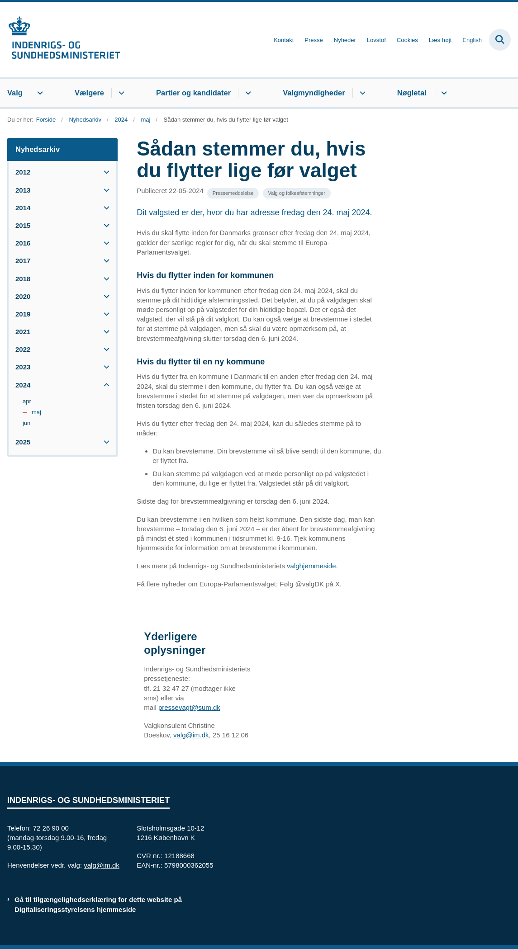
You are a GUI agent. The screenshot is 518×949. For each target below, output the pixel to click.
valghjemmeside (311, 566)
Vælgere (89, 93)
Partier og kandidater (193, 93)
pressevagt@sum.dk (189, 707)
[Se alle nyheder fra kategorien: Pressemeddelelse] (233, 193)
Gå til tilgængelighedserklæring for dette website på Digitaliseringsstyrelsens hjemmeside (98, 904)
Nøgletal (412, 93)
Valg (15, 93)
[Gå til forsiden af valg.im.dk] (60, 39)
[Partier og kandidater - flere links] (247, 93)
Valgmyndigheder (314, 93)
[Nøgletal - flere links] (442, 93)
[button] (104, 172)
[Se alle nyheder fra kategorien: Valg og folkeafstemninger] (297, 193)
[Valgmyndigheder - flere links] (361, 93)
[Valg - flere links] (39, 93)
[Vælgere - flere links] (120, 93)
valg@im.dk (191, 735)
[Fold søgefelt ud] (500, 40)
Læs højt (440, 40)
